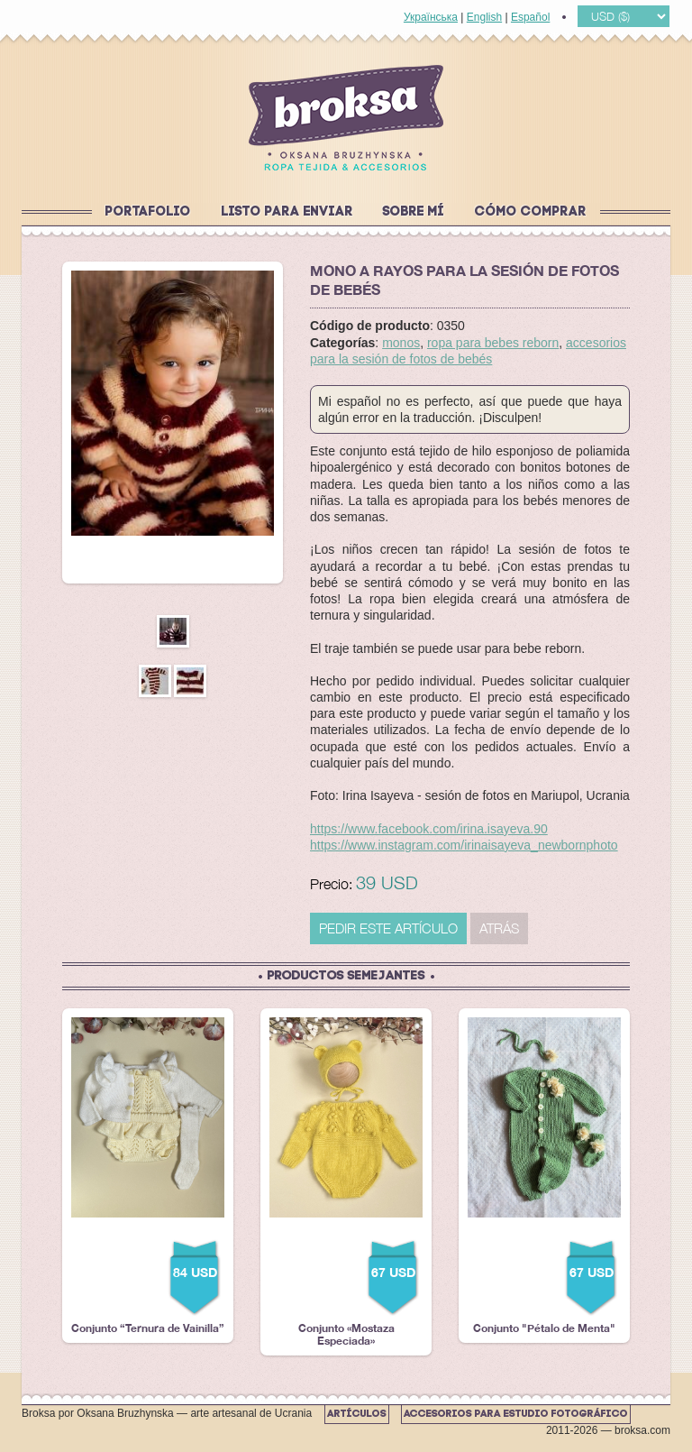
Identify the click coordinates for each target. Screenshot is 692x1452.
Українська (431, 17)
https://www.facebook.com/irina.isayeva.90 (429, 829)
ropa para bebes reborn (493, 342)
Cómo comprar (531, 212)
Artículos (357, 1414)
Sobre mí (413, 212)
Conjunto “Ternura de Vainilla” (147, 1176)
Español (530, 17)
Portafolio (148, 212)
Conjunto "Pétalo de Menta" (544, 1176)
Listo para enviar (287, 212)
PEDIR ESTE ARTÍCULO (388, 928)
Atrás (499, 928)
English (484, 17)
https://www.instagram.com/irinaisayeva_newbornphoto (464, 845)
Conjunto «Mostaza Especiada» (346, 1182)
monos (401, 342)
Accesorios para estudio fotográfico (516, 1414)
